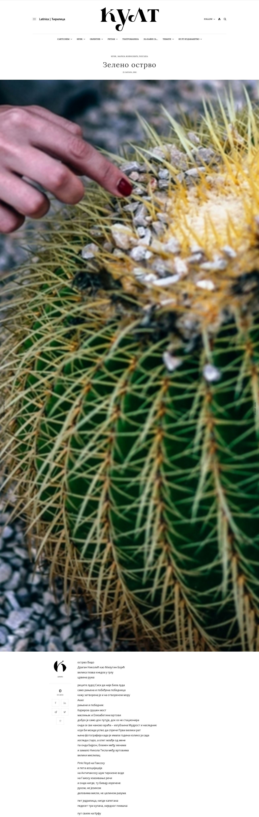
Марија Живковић (128, 56)
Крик (114, 56)
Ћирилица (58, 19)
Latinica (44, 19)
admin (60, 677)
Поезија (143, 56)
